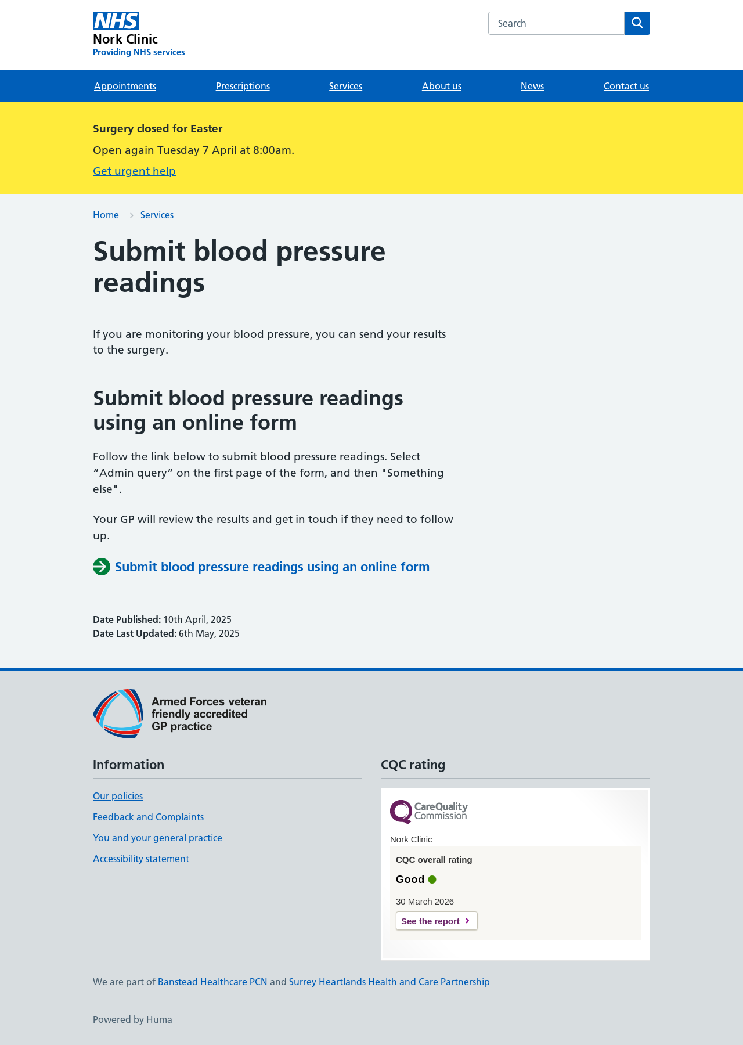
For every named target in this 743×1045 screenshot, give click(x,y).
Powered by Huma (132, 1019)
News (532, 86)
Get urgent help (134, 171)
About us (441, 86)
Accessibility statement (141, 858)
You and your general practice (157, 838)
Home (106, 215)
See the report (430, 921)
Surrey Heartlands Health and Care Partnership (389, 982)
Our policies (118, 796)
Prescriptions (243, 86)
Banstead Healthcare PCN (213, 982)
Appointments (125, 86)
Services (345, 86)
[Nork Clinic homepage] (139, 35)
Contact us (626, 86)
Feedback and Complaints (148, 817)
